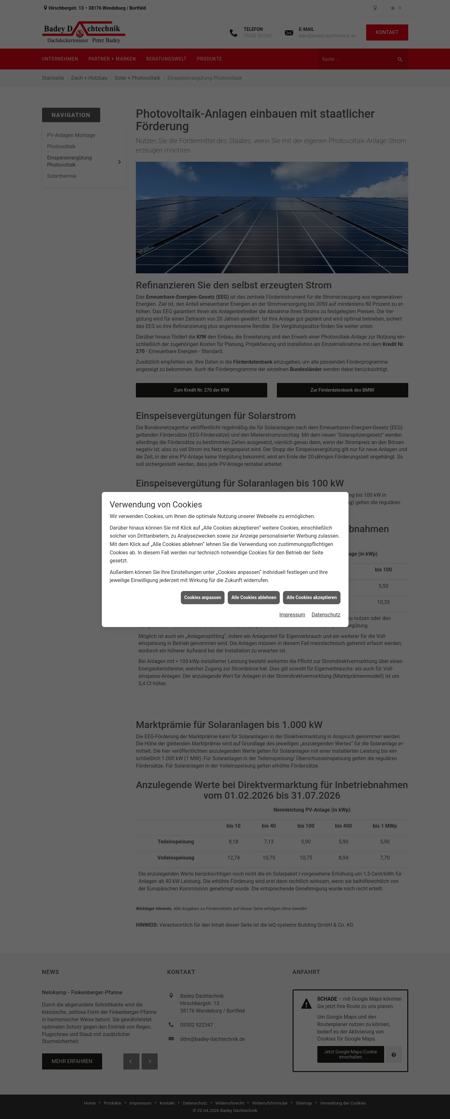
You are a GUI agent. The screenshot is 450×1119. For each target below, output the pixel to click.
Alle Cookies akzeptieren (312, 572)
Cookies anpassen (202, 572)
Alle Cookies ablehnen (253, 572)
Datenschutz (326, 590)
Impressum (292, 590)
